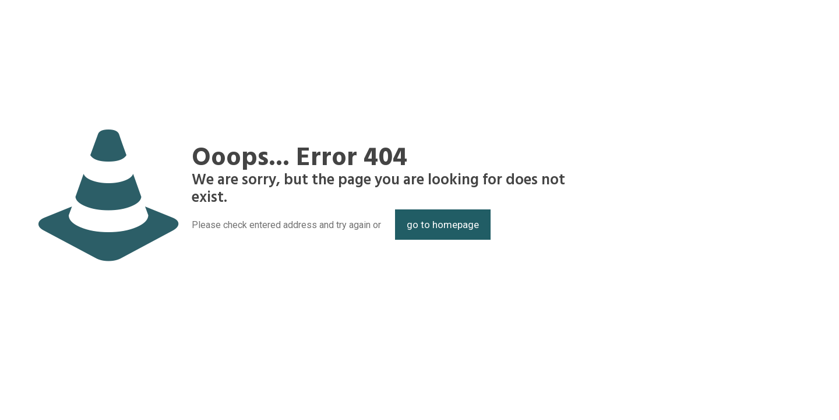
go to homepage (443, 224)
